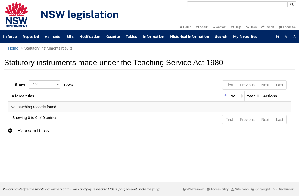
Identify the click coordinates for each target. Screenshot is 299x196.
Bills (70, 37)
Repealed (31, 37)
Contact (219, 27)
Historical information (189, 37)
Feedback (287, 27)
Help (236, 27)
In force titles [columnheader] (22, 96)
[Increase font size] (294, 36)
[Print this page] (277, 36)
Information (153, 37)
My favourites (245, 37)
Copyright (260, 189)
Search (221, 37)
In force (10, 37)
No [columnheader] (233, 96)
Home (185, 27)
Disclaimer (283, 189)
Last (279, 85)
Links (251, 27)
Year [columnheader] (251, 96)
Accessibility (217, 189)
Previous (247, 85)
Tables (131, 37)
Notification (89, 37)
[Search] (237, 4)
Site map (239, 189)
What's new (193, 189)
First (229, 85)
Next (265, 85)
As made (52, 37)
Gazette (113, 37)
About (202, 27)
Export (267, 27)
